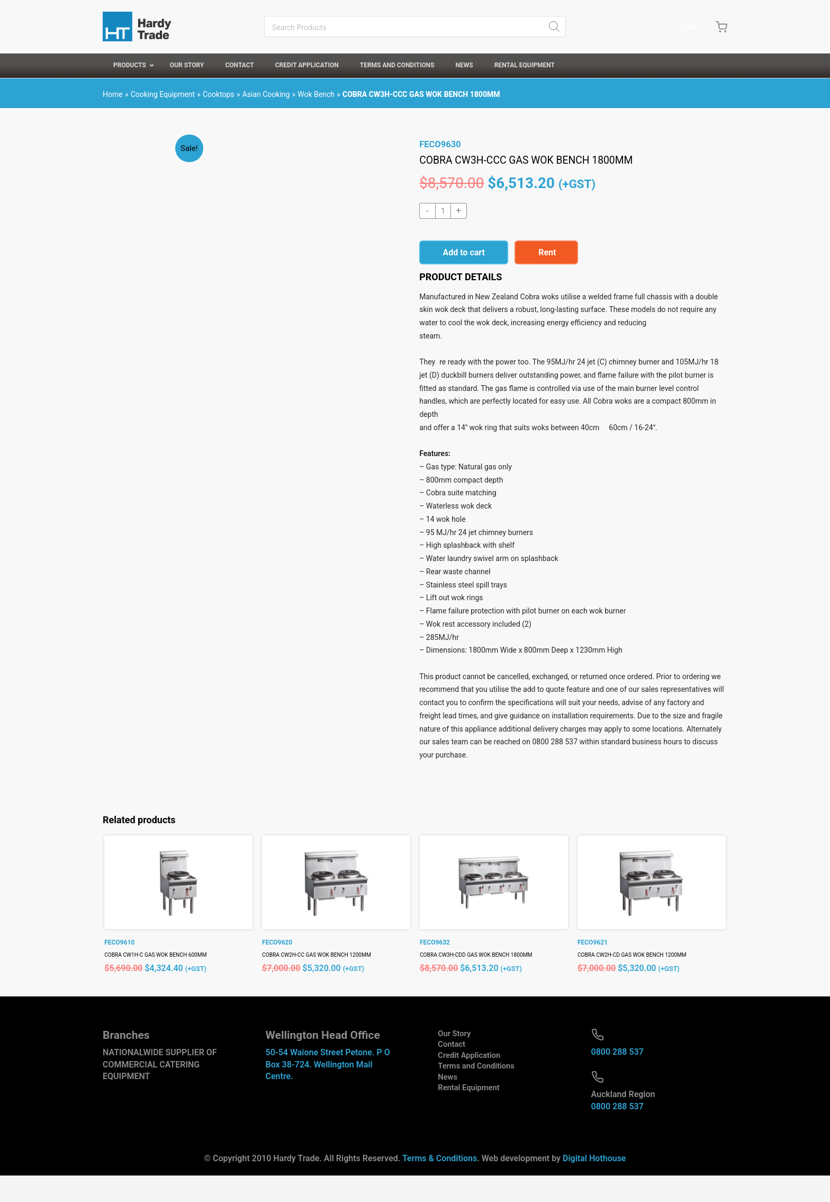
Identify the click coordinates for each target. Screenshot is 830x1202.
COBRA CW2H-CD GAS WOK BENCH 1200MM (642, 981)
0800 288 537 (617, 1079)
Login (688, 26)
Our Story (446, 1060)
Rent (547, 252)
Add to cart (464, 252)
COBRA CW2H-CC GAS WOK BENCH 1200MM (326, 981)
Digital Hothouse (594, 1185)
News (438, 1107)
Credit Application (462, 1084)
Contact (443, 1072)
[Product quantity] (443, 211)
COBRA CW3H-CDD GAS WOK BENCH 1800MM (486, 981)
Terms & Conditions (439, 1185)
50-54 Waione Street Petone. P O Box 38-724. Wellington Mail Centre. (328, 1091)
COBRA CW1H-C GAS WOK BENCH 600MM (164, 981)
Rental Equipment (461, 1120)
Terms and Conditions (469, 1096)
